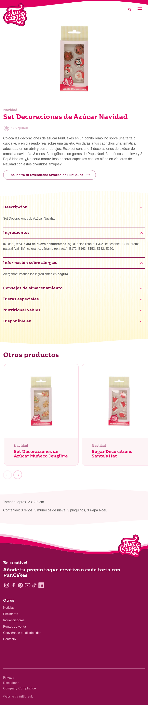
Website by (18, 696)
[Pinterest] (20, 585)
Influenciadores (14, 620)
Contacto (9, 639)
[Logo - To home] (130, 546)
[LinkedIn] (41, 585)
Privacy (8, 677)
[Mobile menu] (140, 9)
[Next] (18, 476)
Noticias (8, 607)
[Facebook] (13, 585)
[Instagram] (6, 585)
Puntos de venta (14, 626)
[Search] (129, 9)
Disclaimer (11, 683)
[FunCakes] (15, 15)
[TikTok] (34, 585)
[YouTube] (27, 585)
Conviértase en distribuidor (22, 632)
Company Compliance (19, 688)
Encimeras (10, 614)
